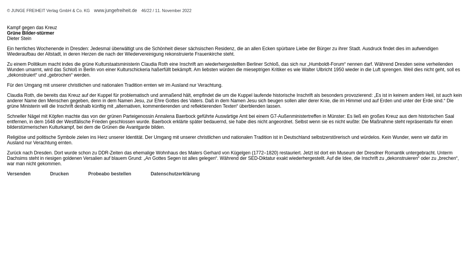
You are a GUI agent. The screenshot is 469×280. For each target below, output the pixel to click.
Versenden (19, 174)
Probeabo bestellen (109, 174)
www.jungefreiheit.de (115, 10)
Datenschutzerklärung (175, 174)
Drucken (59, 174)
